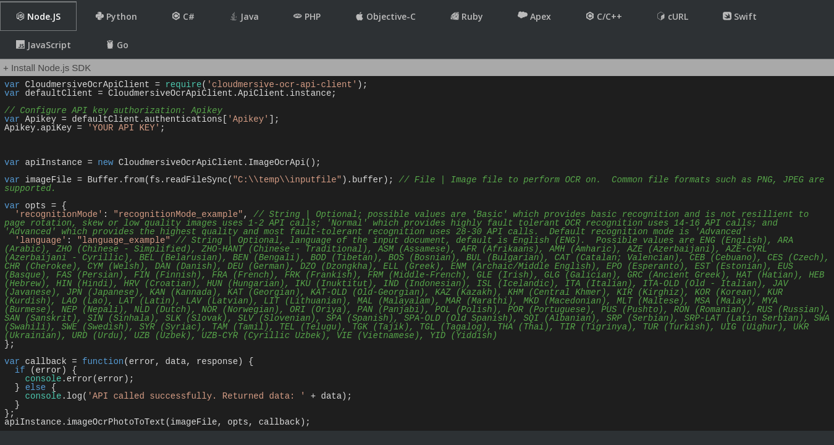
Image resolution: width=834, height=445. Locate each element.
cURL (672, 16)
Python (116, 16)
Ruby (466, 16)
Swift (740, 16)
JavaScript (43, 45)
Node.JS (38, 16)
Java (244, 16)
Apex (534, 16)
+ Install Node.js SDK (47, 67)
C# (183, 16)
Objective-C (385, 16)
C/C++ (604, 16)
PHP (307, 16)
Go (117, 45)
